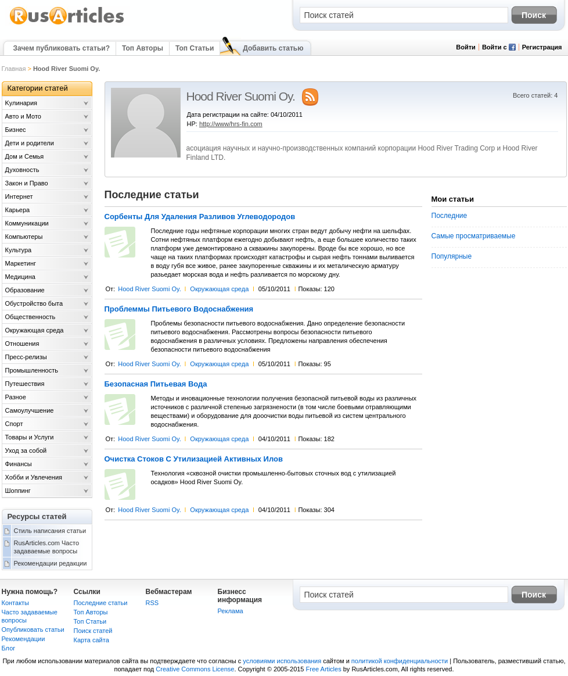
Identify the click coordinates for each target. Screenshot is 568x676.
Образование (25, 290)
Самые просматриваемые (474, 236)
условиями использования (282, 660)
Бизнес (15, 129)
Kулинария (21, 102)
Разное (15, 397)
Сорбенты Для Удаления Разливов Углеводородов (200, 217)
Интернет (19, 196)
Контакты (16, 602)
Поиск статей (93, 630)
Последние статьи (101, 602)
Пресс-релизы (26, 356)
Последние (450, 216)
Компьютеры (24, 236)
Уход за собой (26, 450)
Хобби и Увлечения (34, 477)
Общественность (30, 316)
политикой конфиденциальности (399, 660)
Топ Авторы (142, 48)
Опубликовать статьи (33, 629)
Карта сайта (91, 639)
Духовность (22, 169)
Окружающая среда (219, 288)
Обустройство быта (34, 303)
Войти (466, 47)
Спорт (14, 423)
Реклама (230, 610)
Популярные (452, 256)
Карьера (17, 209)
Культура (18, 249)
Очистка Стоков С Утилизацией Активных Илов (194, 459)
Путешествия (25, 383)
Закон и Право (26, 183)
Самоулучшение (29, 410)
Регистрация (542, 47)
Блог (9, 648)
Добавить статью (273, 48)
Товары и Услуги (29, 437)
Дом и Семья (24, 156)
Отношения (22, 343)
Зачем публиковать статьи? (61, 48)
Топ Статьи (194, 48)
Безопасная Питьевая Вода (156, 384)
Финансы (18, 463)
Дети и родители (29, 143)
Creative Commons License (195, 669)
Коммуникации (27, 223)
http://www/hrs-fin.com (231, 123)
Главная (14, 68)
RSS (152, 602)
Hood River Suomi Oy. (149, 288)
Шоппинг (18, 490)
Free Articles (323, 669)
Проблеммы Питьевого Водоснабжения (179, 309)
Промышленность (32, 370)
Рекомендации (23, 638)
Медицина (20, 276)
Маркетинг (20, 263)
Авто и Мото (23, 116)
